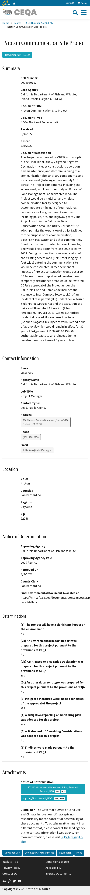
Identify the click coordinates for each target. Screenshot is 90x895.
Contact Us (70, 3)
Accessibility (53, 868)
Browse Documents (58, 873)
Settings (83, 3)
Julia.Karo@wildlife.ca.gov (37, 450)
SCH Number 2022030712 (39, 22)
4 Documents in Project (17, 54)
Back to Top (10, 862)
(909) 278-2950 (31, 437)
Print (79, 852)
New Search (65, 852)
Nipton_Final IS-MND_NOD (44, 798)
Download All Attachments (39, 852)
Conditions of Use (57, 862)
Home (5, 22)
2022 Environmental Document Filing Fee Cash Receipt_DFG (53, 789)
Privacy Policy (11, 868)
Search (17, 22)
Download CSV (12, 852)
